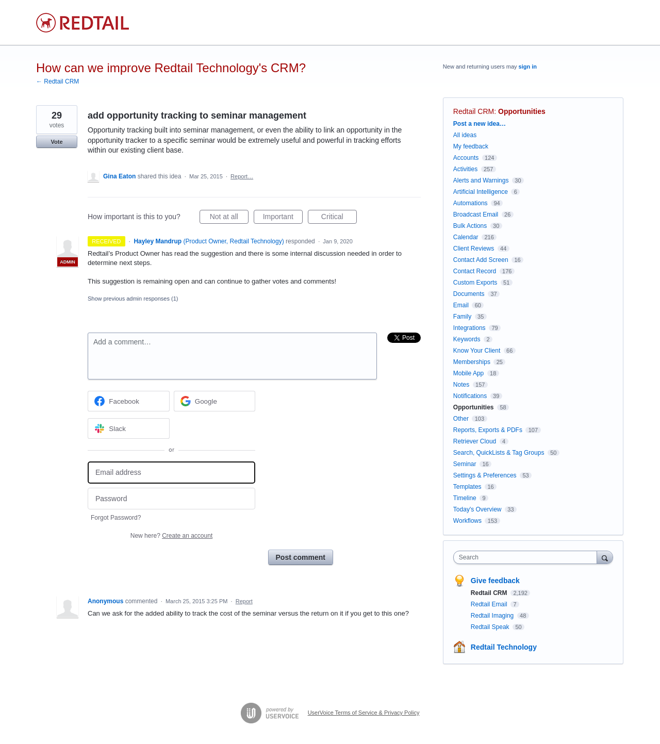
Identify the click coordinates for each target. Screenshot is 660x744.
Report (244, 601)
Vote (56, 142)
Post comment (300, 557)
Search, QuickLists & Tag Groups (498, 452)
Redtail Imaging (493, 615)
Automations (470, 203)
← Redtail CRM (57, 81)
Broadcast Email (475, 214)
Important (283, 218)
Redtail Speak (491, 627)
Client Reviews (473, 248)
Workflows (467, 520)
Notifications (470, 396)
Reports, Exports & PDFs (487, 430)
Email (461, 305)
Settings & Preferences (485, 475)
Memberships (471, 362)
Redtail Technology (504, 647)
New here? (171, 535)
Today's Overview (477, 509)
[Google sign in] (215, 401)
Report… (241, 176)
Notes (461, 384)
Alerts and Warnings (481, 180)
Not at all (229, 218)
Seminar (464, 464)
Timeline (464, 498)
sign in (528, 66)
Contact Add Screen (480, 259)
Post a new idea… (479, 123)
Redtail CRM (473, 111)
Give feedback (495, 580)
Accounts (465, 157)
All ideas (464, 135)
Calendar (465, 237)
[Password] (171, 499)
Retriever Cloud (474, 441)
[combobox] (527, 557)
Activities (465, 169)
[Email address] (171, 472)
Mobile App (468, 373)
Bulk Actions (470, 225)
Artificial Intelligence (480, 191)
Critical (339, 218)
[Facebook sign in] (129, 401)
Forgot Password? (116, 517)
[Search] (605, 557)
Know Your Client (476, 350)
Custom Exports (475, 282)
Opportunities (522, 111)
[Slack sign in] (129, 428)
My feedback (470, 146)
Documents (469, 293)
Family (462, 316)
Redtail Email (490, 604)
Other (461, 418)
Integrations (469, 328)
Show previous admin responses (133, 298)
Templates (467, 486)
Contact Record (474, 271)
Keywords (467, 339)
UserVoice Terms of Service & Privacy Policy (364, 712)
